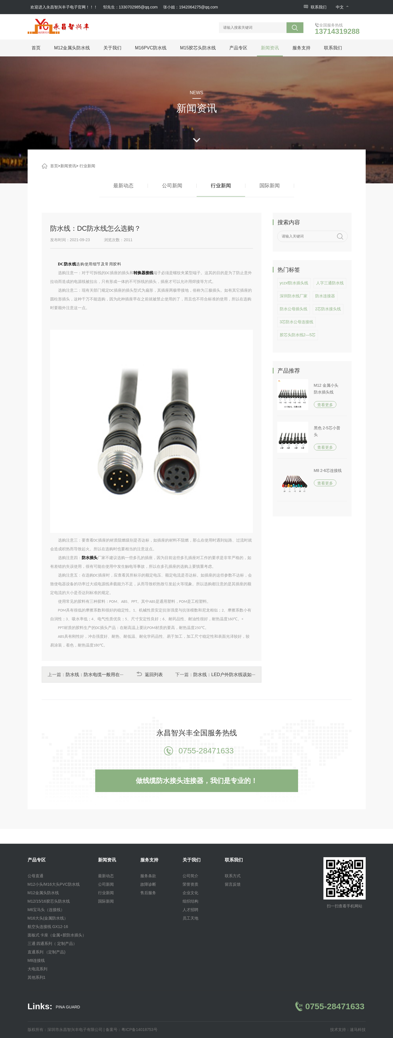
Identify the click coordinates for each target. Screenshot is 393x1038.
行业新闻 (87, 166)
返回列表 (149, 674)
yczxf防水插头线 (294, 283)
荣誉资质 (190, 884)
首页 (36, 47)
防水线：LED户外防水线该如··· (224, 674)
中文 (342, 7)
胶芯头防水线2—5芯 (298, 335)
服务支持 (301, 47)
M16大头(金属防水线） (48, 918)
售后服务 (148, 892)
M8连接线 (36, 960)
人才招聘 (190, 909)
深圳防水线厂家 (293, 296)
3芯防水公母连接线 (297, 322)
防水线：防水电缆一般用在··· (94, 674)
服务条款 (148, 876)
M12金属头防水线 (72, 47)
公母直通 (35, 876)
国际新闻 (269, 185)
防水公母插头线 (293, 309)
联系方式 (233, 876)
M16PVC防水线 (150, 47)
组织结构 (190, 901)
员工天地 (190, 918)
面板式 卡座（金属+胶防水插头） (57, 935)
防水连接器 (325, 296)
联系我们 (319, 7)
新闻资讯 (270, 47)
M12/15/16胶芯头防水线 (49, 901)
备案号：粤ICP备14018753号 (131, 1029)
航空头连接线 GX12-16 (48, 926)
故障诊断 (148, 884)
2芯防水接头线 (328, 309)
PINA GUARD (68, 1007)
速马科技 (358, 1029)
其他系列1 (37, 977)
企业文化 (190, 892)
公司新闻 (172, 185)
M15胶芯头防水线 (198, 47)
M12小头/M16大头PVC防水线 (54, 884)
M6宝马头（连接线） (46, 909)
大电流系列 (37, 969)
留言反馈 (233, 884)
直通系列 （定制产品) (47, 952)
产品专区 (238, 47)
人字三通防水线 (330, 283)
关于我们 (112, 47)
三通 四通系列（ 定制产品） (52, 943)
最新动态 (123, 185)
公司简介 (190, 876)
